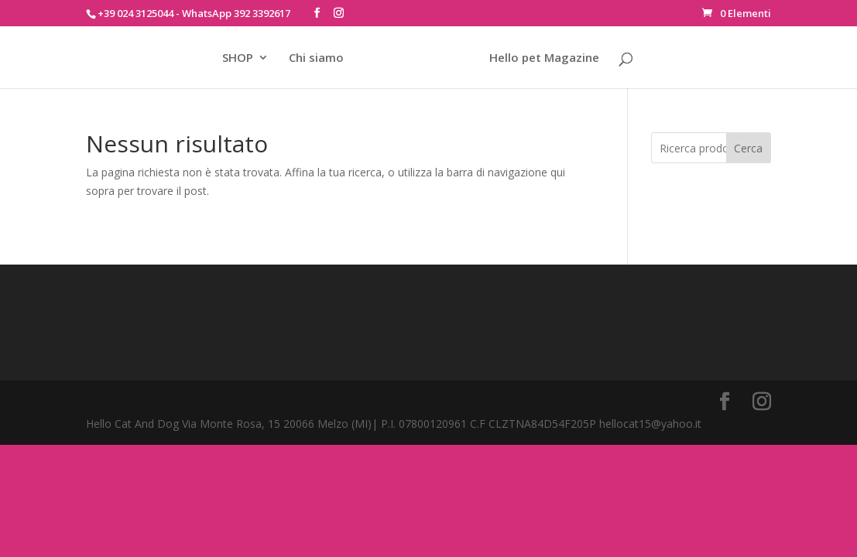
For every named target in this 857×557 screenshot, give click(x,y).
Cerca (748, 148)
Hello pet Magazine (544, 58)
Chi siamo (316, 58)
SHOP (237, 58)
